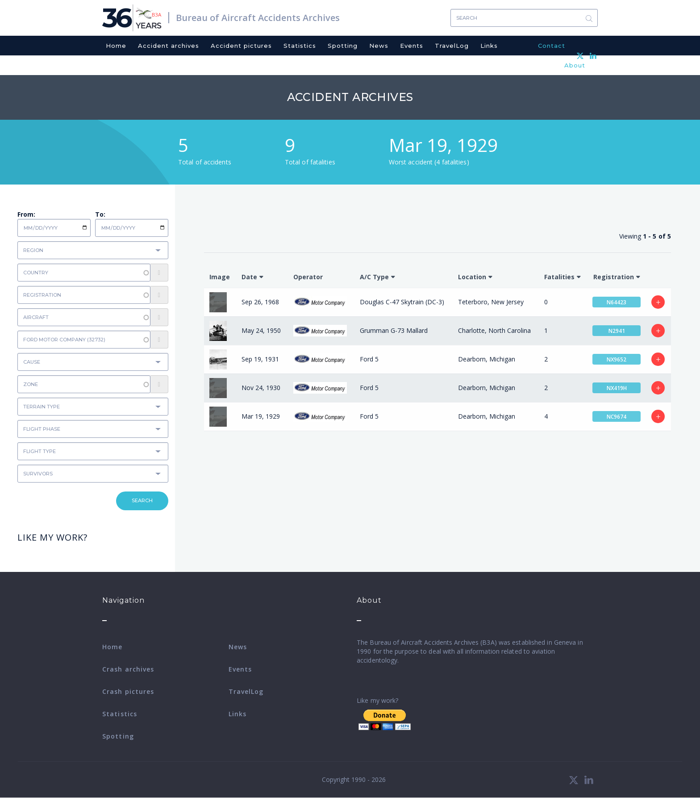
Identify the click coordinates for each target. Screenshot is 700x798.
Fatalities (559, 277)
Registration (613, 277)
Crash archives (128, 669)
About (574, 65)
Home (116, 45)
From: (26, 214)
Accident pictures (241, 45)
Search (588, 18)
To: (100, 214)
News (378, 45)
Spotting (343, 45)
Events (411, 45)
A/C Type (374, 277)
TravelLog (452, 45)
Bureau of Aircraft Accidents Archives (258, 18)
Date (249, 277)
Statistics (299, 45)
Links (489, 45)
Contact (551, 45)
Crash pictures (128, 691)
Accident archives (168, 45)
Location (472, 277)
